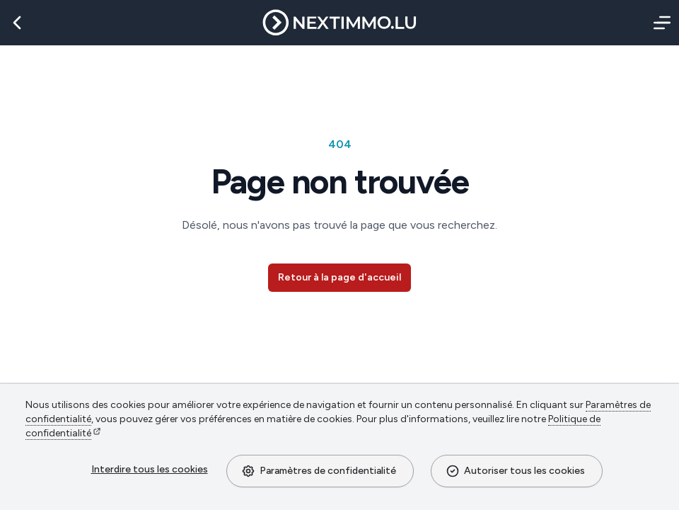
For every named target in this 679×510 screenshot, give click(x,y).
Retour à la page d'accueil (339, 277)
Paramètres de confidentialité (318, 471)
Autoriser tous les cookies (515, 471)
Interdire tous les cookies (149, 469)
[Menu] (659, 23)
